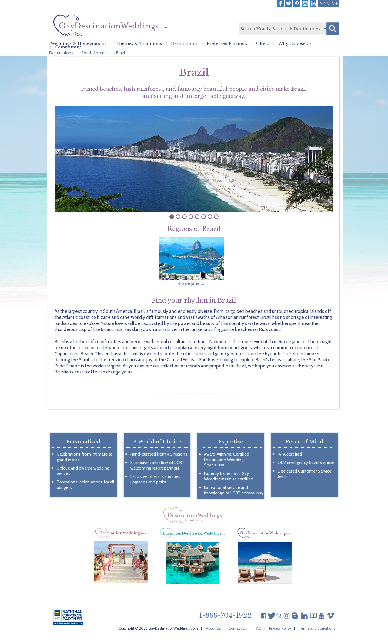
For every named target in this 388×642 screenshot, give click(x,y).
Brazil (121, 52)
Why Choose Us (295, 43)
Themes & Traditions (138, 43)
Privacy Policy (280, 628)
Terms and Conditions (317, 628)
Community (68, 47)
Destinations (184, 43)
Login (329, 3)
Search (332, 28)
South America (95, 52)
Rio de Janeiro (191, 283)
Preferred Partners (227, 43)
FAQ (258, 628)
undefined (171, 216)
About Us (213, 628)
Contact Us (238, 628)
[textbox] (289, 28)
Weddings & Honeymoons (78, 43)
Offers (262, 43)
